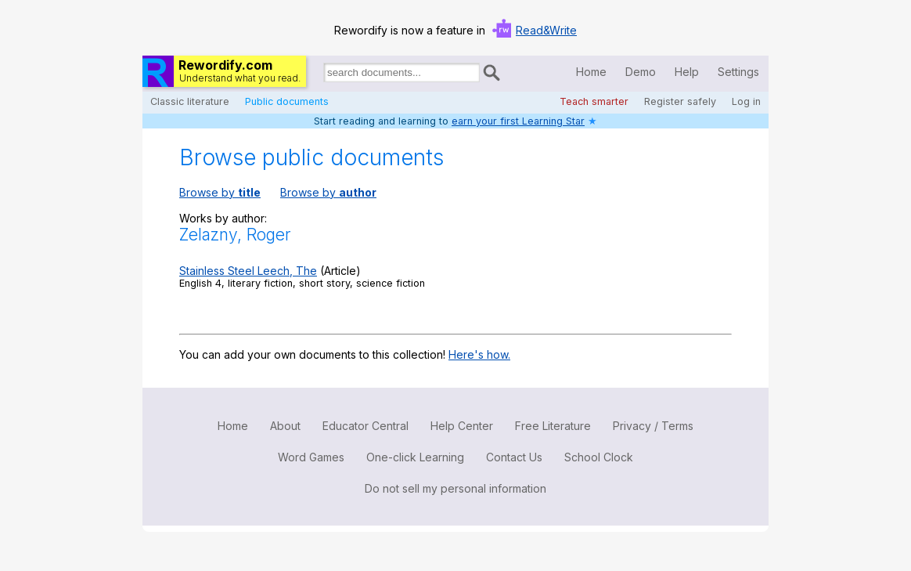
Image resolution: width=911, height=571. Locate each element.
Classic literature (189, 101)
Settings (738, 71)
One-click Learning (415, 457)
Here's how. (479, 354)
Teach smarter (594, 101)
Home (591, 71)
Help (687, 71)
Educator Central (365, 425)
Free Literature (553, 425)
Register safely (680, 101)
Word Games (311, 457)
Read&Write (546, 30)
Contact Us (514, 457)
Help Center (461, 425)
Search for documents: (322, 75)
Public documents (287, 101)
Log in (746, 101)
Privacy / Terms (653, 425)
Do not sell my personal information (455, 488)
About (285, 425)
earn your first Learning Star (518, 121)
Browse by (220, 192)
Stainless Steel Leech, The (248, 270)
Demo (640, 71)
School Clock (598, 457)
